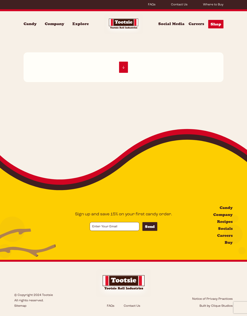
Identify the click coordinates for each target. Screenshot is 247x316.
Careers (196, 23)
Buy (229, 242)
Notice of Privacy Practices (212, 299)
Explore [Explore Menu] (80, 23)
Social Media (171, 23)
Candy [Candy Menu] (30, 23)
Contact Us (179, 4)
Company (223, 215)
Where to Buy (213, 4)
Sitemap (20, 306)
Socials (225, 228)
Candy (226, 208)
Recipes (225, 221)
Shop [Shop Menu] (216, 24)
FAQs (152, 4)
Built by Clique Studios (216, 306)
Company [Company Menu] (54, 23)
